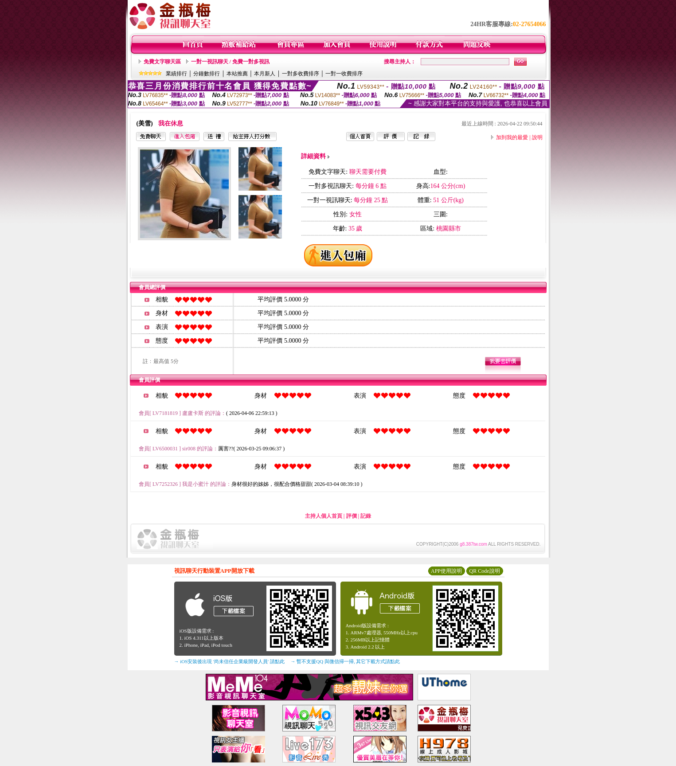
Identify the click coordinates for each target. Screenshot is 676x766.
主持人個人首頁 (323, 516)
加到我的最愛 (512, 137)
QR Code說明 (484, 571)
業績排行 (176, 73)
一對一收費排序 (344, 73)
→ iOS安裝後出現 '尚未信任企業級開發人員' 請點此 (229, 661)
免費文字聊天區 (162, 62)
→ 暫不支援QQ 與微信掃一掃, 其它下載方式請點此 (345, 661)
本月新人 (264, 73)
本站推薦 (237, 73)
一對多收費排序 (300, 73)
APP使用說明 (446, 571)
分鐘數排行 (206, 73)
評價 (351, 516)
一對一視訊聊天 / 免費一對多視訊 (230, 62)
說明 (537, 137)
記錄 (365, 516)
